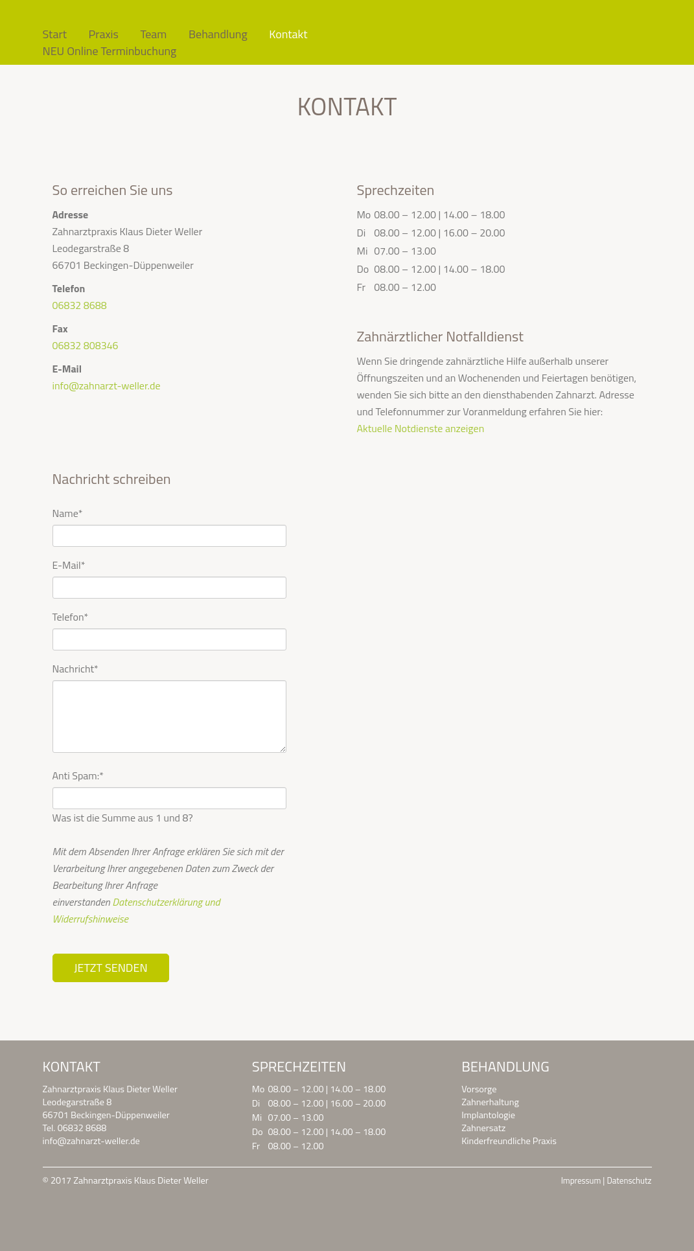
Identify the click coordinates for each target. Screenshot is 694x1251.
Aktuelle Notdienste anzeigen (420, 428)
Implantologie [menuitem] (488, 1115)
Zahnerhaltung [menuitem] (490, 1102)
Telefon (70, 616)
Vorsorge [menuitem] (478, 1089)
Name (67, 513)
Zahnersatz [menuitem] (483, 1128)
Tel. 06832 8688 (75, 1128)
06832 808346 (85, 345)
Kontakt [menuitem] (288, 34)
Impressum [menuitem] (581, 1180)
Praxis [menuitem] (104, 34)
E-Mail (69, 565)
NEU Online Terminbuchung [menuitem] (110, 51)
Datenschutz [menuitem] (629, 1180)
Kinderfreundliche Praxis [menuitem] (509, 1141)
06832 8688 (79, 305)
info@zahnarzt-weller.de (106, 385)
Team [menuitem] (153, 34)
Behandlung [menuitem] (218, 34)
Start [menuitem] (55, 34)
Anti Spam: (78, 775)
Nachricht (75, 668)
